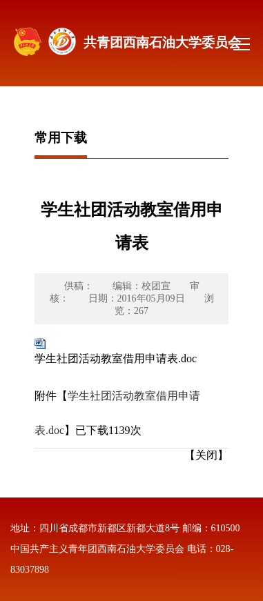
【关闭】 (206, 455)
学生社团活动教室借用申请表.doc (116, 358)
